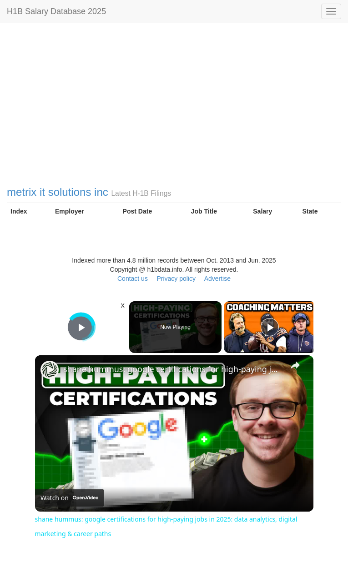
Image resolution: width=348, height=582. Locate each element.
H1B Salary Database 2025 (56, 11)
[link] (49, 370)
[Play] (270, 327)
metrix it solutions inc (57, 192)
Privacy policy (176, 278)
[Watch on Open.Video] (69, 498)
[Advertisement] (174, 113)
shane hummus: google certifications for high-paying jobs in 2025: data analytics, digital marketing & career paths (172, 368)
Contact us (132, 278)
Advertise (217, 278)
